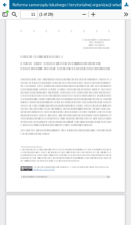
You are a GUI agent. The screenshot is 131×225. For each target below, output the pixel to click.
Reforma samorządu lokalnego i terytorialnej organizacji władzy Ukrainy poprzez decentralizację (71, 4)
